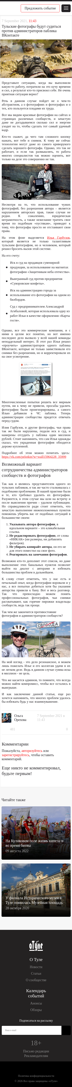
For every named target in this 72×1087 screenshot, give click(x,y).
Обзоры (36, 1010)
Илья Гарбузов (58, 237)
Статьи (36, 973)
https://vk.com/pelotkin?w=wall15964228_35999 (34, 457)
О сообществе (36, 980)
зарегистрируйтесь (15, 755)
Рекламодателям (36, 1056)
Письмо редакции (36, 1051)
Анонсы (36, 1003)
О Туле (36, 959)
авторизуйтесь (32, 751)
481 (12, 729)
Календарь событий (36, 993)
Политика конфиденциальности (36, 1075)
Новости (36, 967)
